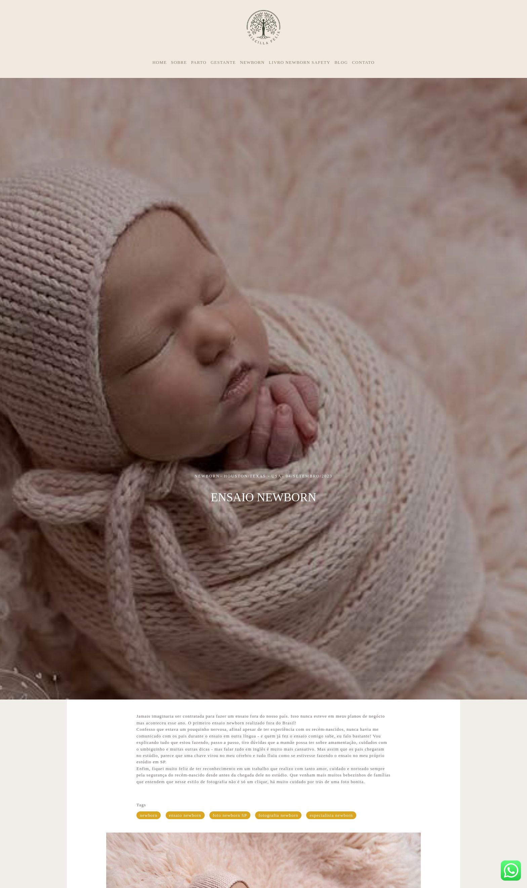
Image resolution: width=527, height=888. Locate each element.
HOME (160, 62)
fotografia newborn (278, 815)
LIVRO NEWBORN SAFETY (299, 62)
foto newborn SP (230, 815)
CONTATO (363, 62)
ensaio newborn (185, 815)
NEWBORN (252, 62)
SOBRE (179, 62)
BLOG (341, 62)
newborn (148, 815)
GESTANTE (223, 62)
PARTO (198, 62)
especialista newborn (331, 815)
